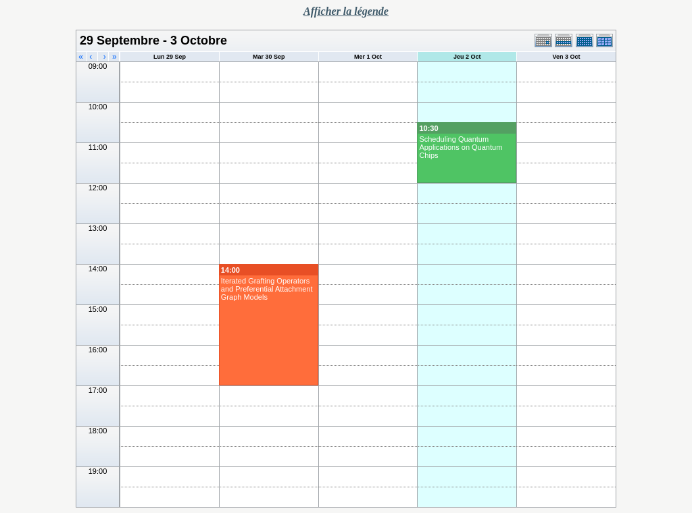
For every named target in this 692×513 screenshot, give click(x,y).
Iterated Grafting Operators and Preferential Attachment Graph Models (267, 289)
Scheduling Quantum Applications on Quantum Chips (460, 147)
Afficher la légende (346, 11)
